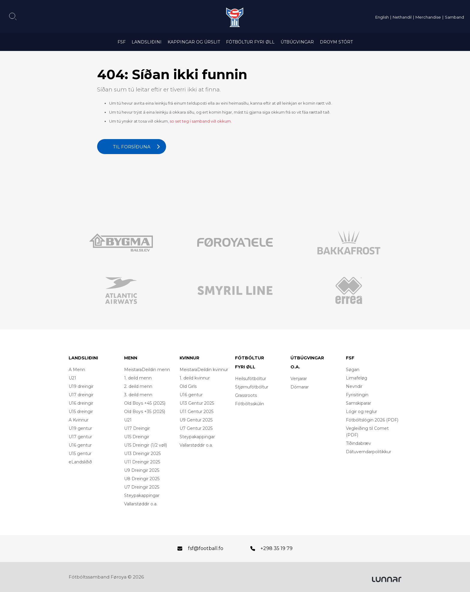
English (382, 17)
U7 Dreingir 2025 (141, 487)
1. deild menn (138, 378)
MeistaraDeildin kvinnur (204, 369)
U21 (72, 378)
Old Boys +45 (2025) (144, 403)
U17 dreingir (81, 394)
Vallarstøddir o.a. (140, 504)
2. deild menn (138, 386)
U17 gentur (80, 436)
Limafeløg (356, 378)
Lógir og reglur (361, 411)
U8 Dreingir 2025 (141, 478)
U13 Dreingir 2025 (142, 453)
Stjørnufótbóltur (251, 387)
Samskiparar (358, 403)
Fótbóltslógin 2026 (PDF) (372, 420)
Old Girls (188, 386)
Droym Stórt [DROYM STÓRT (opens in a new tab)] (336, 42)
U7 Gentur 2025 (196, 428)
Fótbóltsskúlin (249, 403)
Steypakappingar (141, 495)
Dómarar (299, 387)
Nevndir (354, 386)
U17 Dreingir (137, 428)
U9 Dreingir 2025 (141, 470)
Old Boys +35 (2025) (144, 411)
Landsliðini (147, 42)
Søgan (352, 369)
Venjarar (298, 378)
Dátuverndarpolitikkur (368, 451)
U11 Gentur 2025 (196, 411)
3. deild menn (138, 394)
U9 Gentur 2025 (196, 420)
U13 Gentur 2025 (197, 403)
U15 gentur (80, 453)
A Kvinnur (78, 420)
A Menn (77, 369)
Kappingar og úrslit (194, 42)
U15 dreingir (81, 411)
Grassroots (246, 395)
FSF (122, 42)
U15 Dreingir (136, 436)
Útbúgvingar (297, 42)
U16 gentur (80, 445)
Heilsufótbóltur (250, 378)
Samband (454, 17)
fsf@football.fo (205, 548)
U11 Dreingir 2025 (142, 462)
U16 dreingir (81, 403)
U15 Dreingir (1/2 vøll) (145, 445)
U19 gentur (80, 428)
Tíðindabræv (358, 443)
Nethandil (402, 17)
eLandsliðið (80, 462)
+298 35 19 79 (276, 548)
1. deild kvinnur (195, 378)
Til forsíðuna (131, 147)
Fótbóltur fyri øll (250, 42)
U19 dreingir (81, 386)
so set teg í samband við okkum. (201, 121)
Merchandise (428, 17)
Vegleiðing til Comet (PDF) (367, 432)
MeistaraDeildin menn (147, 369)
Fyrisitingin (357, 394)
